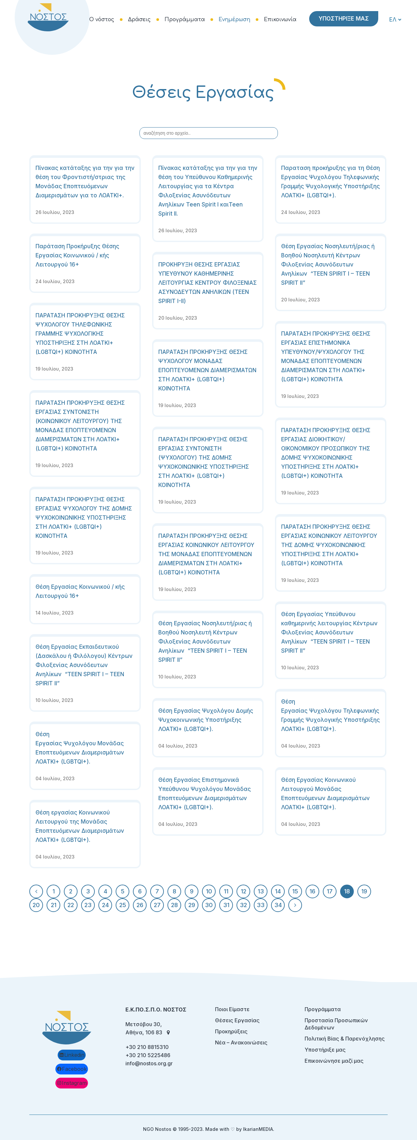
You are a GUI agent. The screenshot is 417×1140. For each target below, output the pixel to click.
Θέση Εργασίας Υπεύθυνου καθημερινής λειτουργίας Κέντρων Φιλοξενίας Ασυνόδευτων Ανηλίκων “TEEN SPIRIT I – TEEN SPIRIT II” (329, 632)
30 (209, 905)
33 (261, 905)
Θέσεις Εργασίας (237, 1020)
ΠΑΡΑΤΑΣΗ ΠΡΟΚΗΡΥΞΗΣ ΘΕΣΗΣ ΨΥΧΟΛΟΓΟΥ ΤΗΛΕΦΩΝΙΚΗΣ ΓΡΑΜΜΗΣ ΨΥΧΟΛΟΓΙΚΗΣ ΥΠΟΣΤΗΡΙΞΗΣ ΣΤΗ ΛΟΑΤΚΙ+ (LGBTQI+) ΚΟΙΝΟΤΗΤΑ (80, 333)
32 (243, 905)
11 (226, 891)
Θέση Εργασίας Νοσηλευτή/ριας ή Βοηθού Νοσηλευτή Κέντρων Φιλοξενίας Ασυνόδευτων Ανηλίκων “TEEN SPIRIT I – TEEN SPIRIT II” (328, 264)
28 (174, 905)
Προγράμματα (323, 1009)
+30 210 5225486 (147, 1055)
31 (226, 905)
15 (295, 891)
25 (122, 905)
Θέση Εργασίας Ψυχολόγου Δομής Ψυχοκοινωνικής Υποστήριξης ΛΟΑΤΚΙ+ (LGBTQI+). (205, 719)
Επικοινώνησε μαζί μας (334, 1060)
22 (70, 905)
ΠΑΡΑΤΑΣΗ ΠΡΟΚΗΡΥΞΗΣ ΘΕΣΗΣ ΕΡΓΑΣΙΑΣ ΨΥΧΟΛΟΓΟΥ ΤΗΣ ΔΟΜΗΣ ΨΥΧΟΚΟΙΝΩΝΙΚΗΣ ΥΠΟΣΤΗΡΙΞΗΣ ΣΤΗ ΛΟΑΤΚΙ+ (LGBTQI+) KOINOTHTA (84, 517)
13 (261, 891)
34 (278, 905)
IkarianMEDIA (258, 1129)
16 (312, 891)
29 (191, 905)
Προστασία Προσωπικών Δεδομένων (336, 1024)
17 (330, 891)
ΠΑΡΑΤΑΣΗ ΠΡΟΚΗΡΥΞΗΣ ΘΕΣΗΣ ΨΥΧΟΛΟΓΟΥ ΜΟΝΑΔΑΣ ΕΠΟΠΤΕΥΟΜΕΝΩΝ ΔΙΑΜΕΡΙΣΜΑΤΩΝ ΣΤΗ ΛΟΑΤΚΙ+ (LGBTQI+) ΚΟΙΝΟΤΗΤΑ (207, 370)
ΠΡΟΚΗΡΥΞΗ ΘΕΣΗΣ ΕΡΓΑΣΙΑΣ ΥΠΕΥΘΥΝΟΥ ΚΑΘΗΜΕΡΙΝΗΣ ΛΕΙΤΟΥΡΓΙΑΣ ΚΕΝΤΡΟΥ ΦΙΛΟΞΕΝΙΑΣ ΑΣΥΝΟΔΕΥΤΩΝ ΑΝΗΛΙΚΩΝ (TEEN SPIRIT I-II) (207, 282)
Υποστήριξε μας (325, 1049)
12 (243, 891)
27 (157, 905)
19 (364, 891)
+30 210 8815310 (147, 1047)
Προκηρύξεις (231, 1031)
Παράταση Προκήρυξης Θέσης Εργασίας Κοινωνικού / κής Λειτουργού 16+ (77, 255)
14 (278, 891)
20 (36, 905)
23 (88, 905)
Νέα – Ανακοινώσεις (241, 1042)
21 (53, 905)
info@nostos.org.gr (149, 1063)
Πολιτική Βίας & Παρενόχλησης (345, 1038)
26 (140, 905)
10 (209, 891)
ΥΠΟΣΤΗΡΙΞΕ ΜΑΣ (344, 18)
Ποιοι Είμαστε (232, 1009)
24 (105, 905)
